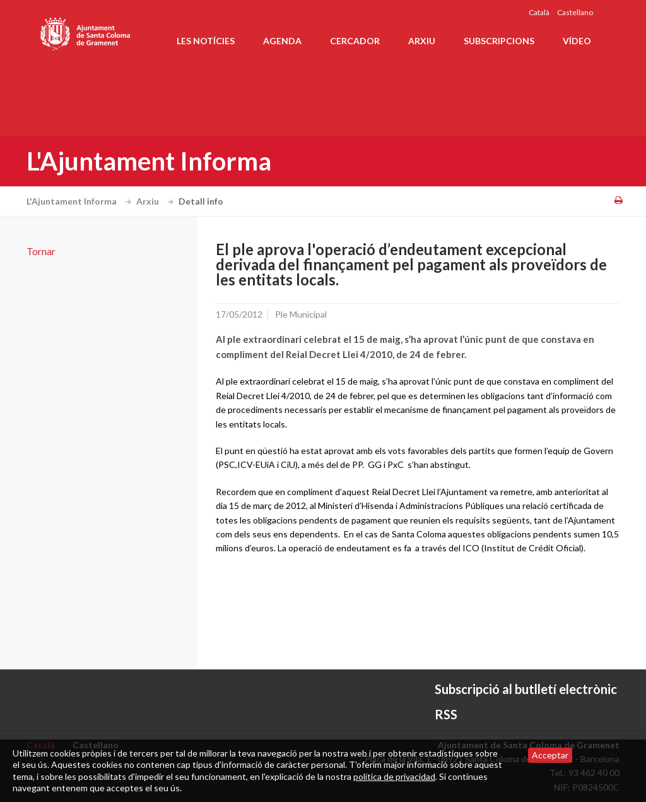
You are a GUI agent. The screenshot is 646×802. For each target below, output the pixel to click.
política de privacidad (394, 776)
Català (539, 12)
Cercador (355, 40)
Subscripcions (499, 40)
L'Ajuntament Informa (80, 201)
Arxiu (421, 40)
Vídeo (577, 40)
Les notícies (206, 40)
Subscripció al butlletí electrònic (526, 689)
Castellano (575, 12)
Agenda (282, 40)
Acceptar (550, 755)
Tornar (41, 251)
